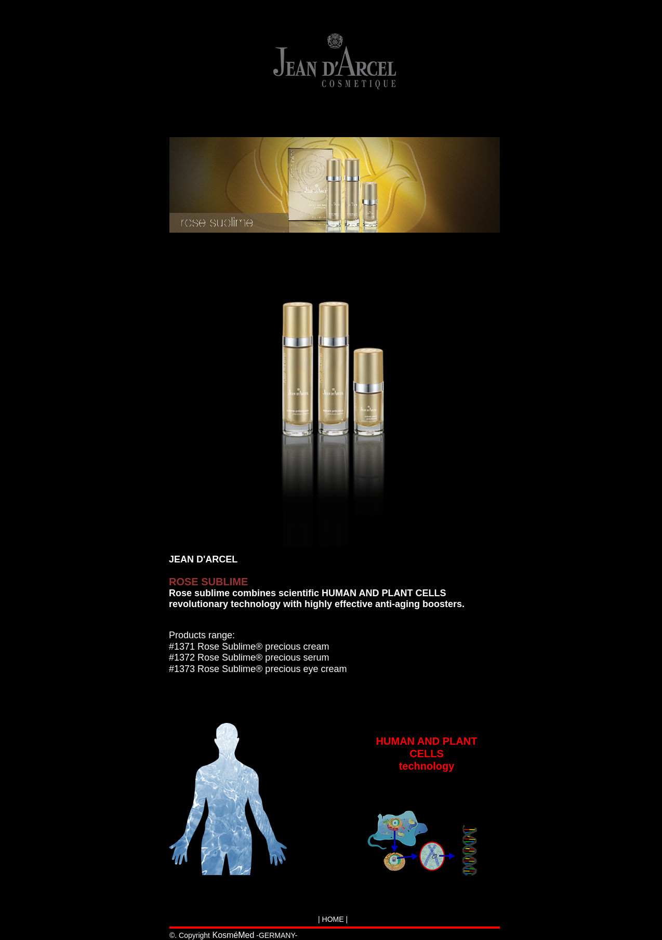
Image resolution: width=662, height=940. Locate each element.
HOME (333, 919)
